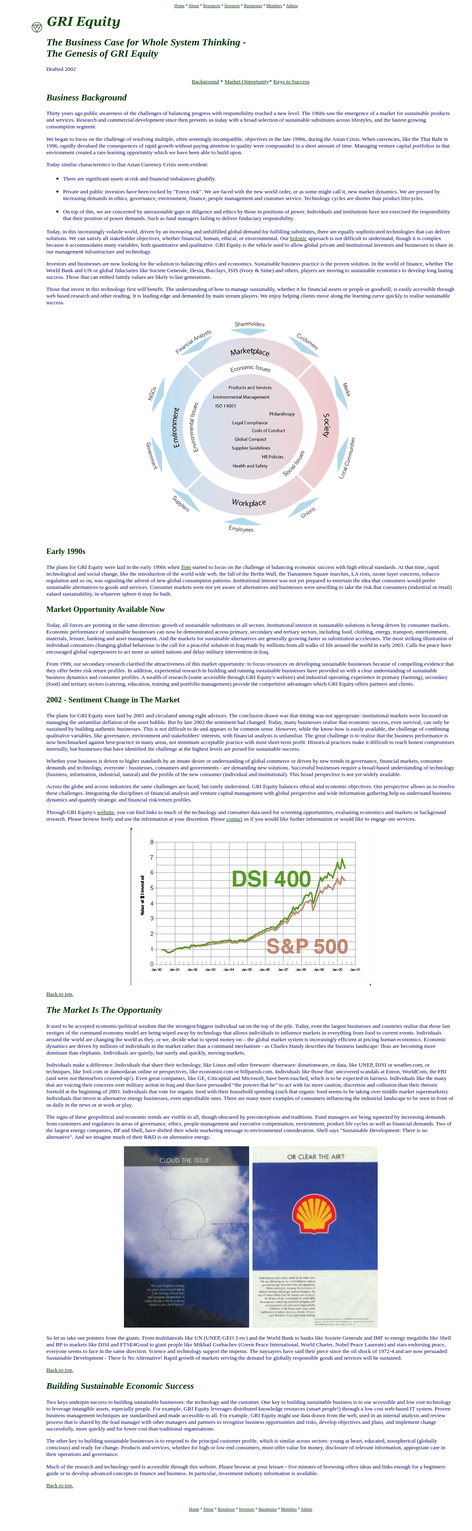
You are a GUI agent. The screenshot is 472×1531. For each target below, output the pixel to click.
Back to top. (59, 994)
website (105, 812)
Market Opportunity (247, 81)
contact (234, 819)
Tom (186, 567)
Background (205, 81)
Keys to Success (291, 81)
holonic (298, 238)
